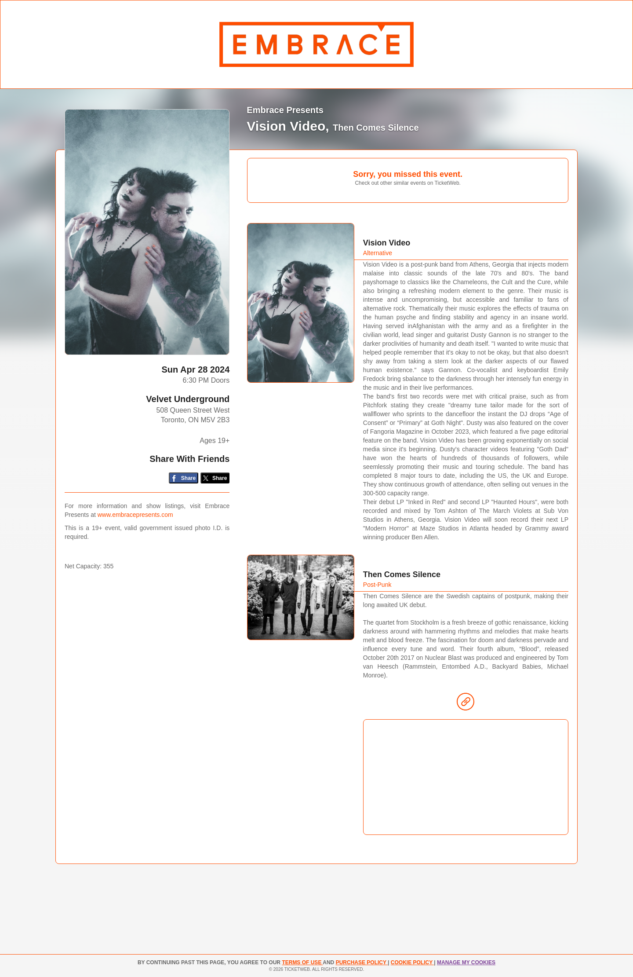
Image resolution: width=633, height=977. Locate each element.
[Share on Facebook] (183, 477)
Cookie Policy (412, 962)
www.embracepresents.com (135, 514)
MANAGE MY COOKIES (466, 962)
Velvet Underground (187, 399)
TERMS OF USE (302, 962)
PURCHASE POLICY (362, 962)
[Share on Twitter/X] (215, 477)
